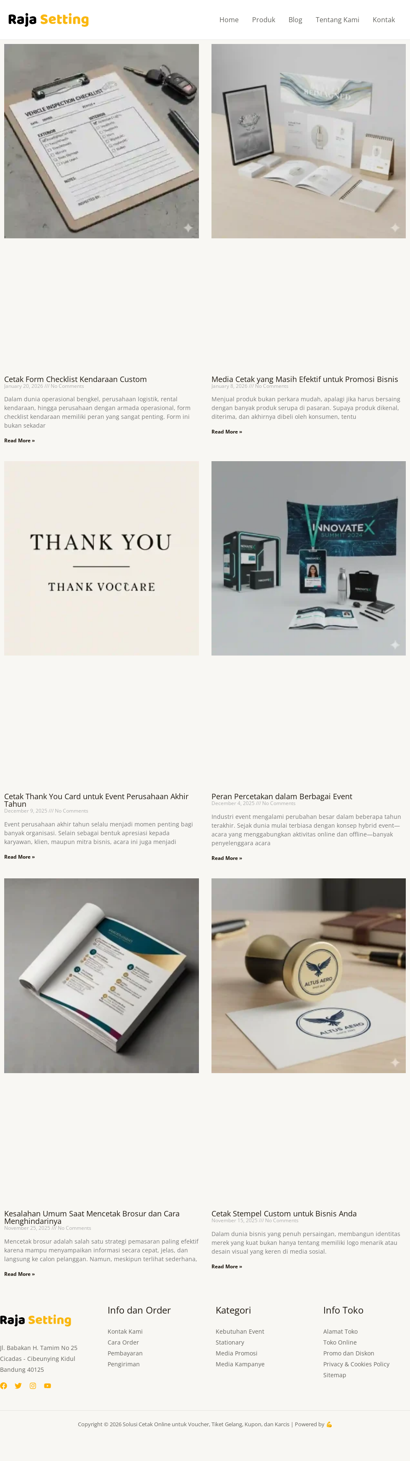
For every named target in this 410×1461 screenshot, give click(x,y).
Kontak (384, 19)
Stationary (230, 1342)
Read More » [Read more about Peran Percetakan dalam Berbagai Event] (226, 858)
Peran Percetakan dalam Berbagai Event (281, 796)
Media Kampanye (240, 1364)
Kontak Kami (125, 1331)
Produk (263, 19)
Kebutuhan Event (240, 1331)
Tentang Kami (337, 19)
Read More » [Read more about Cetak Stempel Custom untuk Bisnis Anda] (226, 1266)
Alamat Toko (340, 1331)
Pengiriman (124, 1364)
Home (229, 19)
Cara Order (123, 1342)
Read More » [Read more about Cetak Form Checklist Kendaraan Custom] (19, 440)
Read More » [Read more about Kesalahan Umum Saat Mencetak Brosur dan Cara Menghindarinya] (19, 1274)
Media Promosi (237, 1353)
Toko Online (340, 1342)
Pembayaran (125, 1353)
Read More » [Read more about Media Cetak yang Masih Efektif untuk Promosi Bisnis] (226, 431)
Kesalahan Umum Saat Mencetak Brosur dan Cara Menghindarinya (92, 1217)
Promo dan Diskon (348, 1353)
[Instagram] (32, 1385)
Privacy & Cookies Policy (356, 1364)
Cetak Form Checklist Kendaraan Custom (75, 379)
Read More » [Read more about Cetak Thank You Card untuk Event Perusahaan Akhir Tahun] (19, 856)
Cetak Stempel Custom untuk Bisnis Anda (284, 1213)
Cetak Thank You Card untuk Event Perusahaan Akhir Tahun (96, 800)
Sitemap (334, 1375)
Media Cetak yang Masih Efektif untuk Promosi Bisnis (304, 379)
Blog (295, 19)
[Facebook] (3, 1385)
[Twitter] (18, 1385)
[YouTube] (47, 1385)
